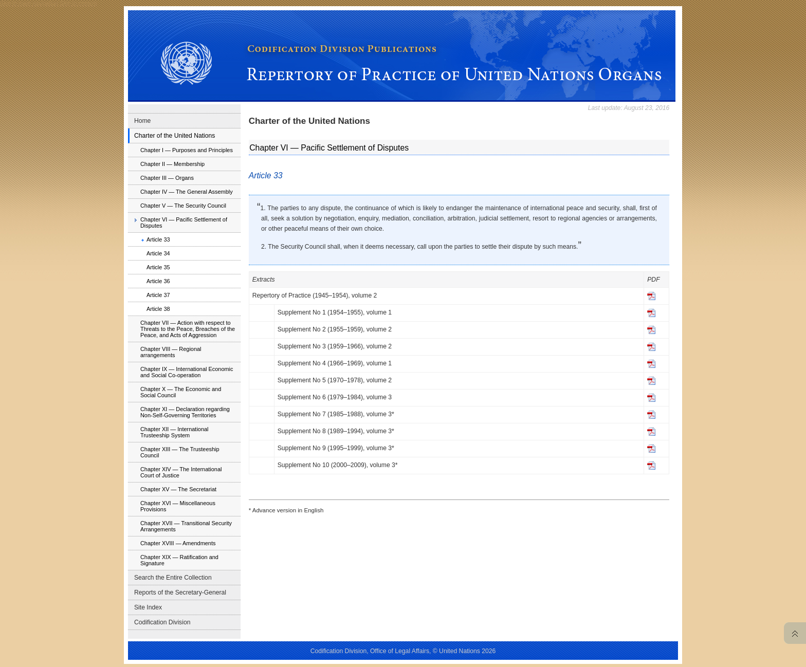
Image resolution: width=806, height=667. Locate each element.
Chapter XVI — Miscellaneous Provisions (177, 506)
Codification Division (162, 622)
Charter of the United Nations (174, 135)
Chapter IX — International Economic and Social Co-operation (186, 372)
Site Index (148, 607)
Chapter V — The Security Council (183, 205)
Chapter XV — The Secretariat (178, 489)
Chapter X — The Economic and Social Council (180, 392)
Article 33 (158, 239)
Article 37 (158, 295)
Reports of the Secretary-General (180, 592)
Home (142, 120)
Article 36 (158, 281)
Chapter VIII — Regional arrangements (171, 352)
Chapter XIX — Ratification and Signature (179, 560)
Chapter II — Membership (172, 164)
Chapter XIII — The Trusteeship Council (179, 452)
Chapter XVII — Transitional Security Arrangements (186, 526)
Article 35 (158, 267)
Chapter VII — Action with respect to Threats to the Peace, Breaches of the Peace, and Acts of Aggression (187, 329)
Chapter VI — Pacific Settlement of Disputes (183, 222)
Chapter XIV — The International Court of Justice (181, 472)
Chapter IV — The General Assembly (186, 192)
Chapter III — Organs (167, 178)
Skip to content (78, 3)
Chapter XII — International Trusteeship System (174, 432)
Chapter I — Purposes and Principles (186, 150)
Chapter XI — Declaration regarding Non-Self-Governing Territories (185, 412)
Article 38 (158, 309)
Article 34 (158, 253)
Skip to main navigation (29, 3)
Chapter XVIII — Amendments (178, 543)
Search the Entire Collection (173, 577)
